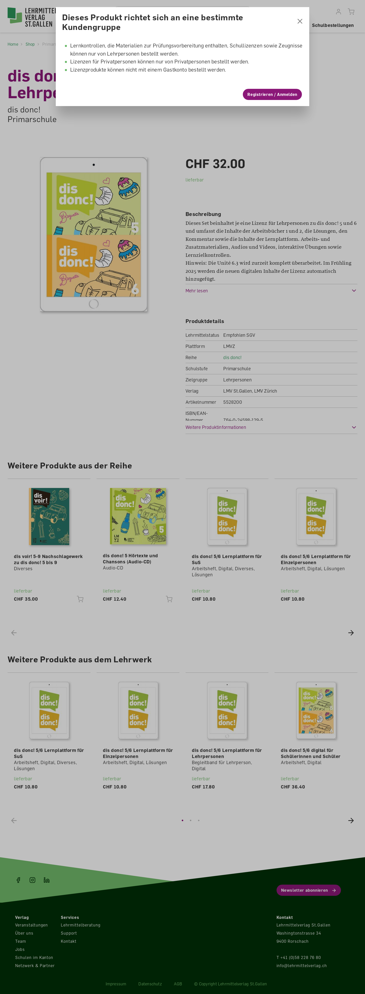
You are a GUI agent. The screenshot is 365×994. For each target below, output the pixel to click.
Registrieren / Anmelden (272, 92)
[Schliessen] (299, 20)
